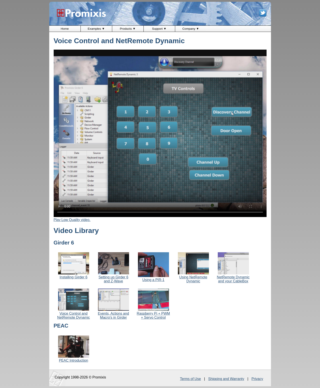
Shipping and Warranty (226, 379)
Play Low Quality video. (72, 220)
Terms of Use (190, 379)
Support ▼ (159, 28)
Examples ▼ (96, 28)
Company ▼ (190, 28)
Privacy (257, 379)
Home (65, 28)
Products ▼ (128, 28)
